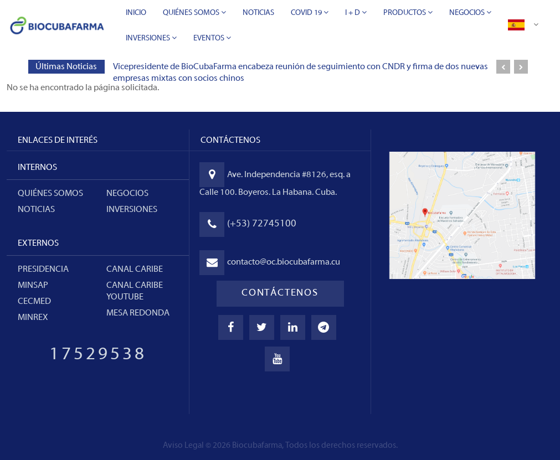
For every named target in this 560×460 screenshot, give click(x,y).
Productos (408, 12)
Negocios (470, 12)
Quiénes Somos (194, 12)
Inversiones (151, 38)
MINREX (33, 317)
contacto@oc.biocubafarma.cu (283, 262)
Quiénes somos (50, 193)
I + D (356, 12)
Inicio (136, 13)
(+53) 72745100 (261, 224)
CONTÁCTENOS (280, 293)
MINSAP (33, 285)
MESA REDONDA (137, 313)
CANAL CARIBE (134, 269)
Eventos (212, 38)
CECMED (34, 301)
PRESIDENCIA (43, 269)
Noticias (258, 13)
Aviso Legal (183, 445)
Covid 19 (309, 12)
